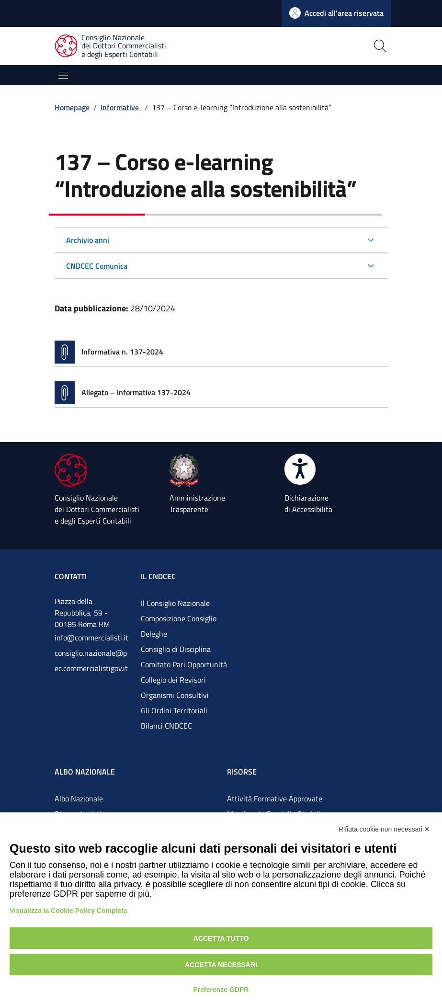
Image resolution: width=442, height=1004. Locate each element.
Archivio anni (87, 240)
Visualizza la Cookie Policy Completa (68, 910)
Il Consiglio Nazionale (175, 603)
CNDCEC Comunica (96, 266)
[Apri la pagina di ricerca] (305, 46)
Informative (121, 107)
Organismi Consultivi (175, 695)
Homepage (72, 107)
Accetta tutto (221, 938)
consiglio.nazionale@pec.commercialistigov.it (91, 660)
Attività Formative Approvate (274, 798)
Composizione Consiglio (178, 618)
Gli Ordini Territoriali (174, 710)
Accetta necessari (221, 965)
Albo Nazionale (79, 798)
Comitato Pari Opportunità (184, 664)
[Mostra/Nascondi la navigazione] (63, 75)
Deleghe (154, 633)
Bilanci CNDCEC (166, 725)
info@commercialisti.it (91, 637)
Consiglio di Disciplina (176, 649)
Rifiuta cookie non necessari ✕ (384, 829)
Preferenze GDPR (221, 989)
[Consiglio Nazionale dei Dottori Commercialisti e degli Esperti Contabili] (116, 46)
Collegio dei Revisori (173, 679)
